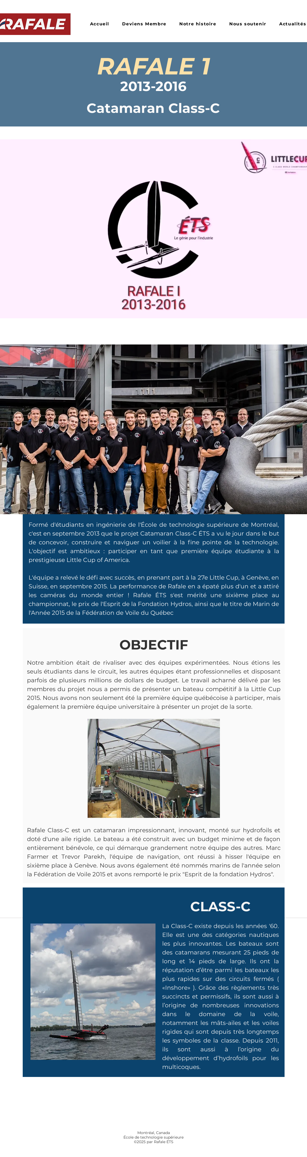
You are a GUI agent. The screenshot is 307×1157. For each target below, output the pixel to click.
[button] (198, 24)
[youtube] (277, 320)
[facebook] (261, 320)
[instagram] (269, 320)
